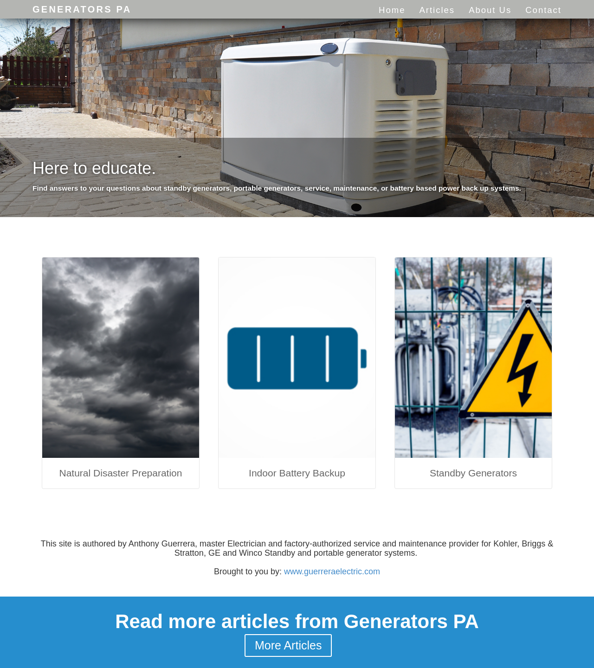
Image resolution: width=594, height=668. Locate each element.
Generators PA (81, 9)
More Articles (288, 645)
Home (392, 10)
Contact (543, 10)
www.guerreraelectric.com (332, 571)
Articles (437, 10)
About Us (490, 10)
